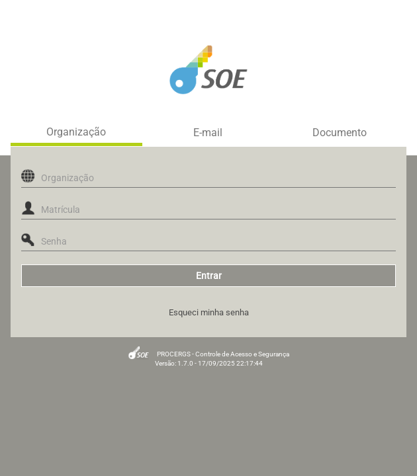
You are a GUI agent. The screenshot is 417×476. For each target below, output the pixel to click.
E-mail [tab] (207, 133)
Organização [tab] (76, 132)
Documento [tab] (339, 133)
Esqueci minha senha (209, 312)
